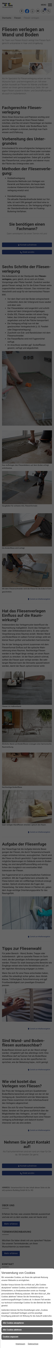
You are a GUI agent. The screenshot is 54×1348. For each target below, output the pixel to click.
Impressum (20, 1344)
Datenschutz (33, 1344)
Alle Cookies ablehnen (12, 1330)
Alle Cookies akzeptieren (13, 1323)
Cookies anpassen (10, 1337)
